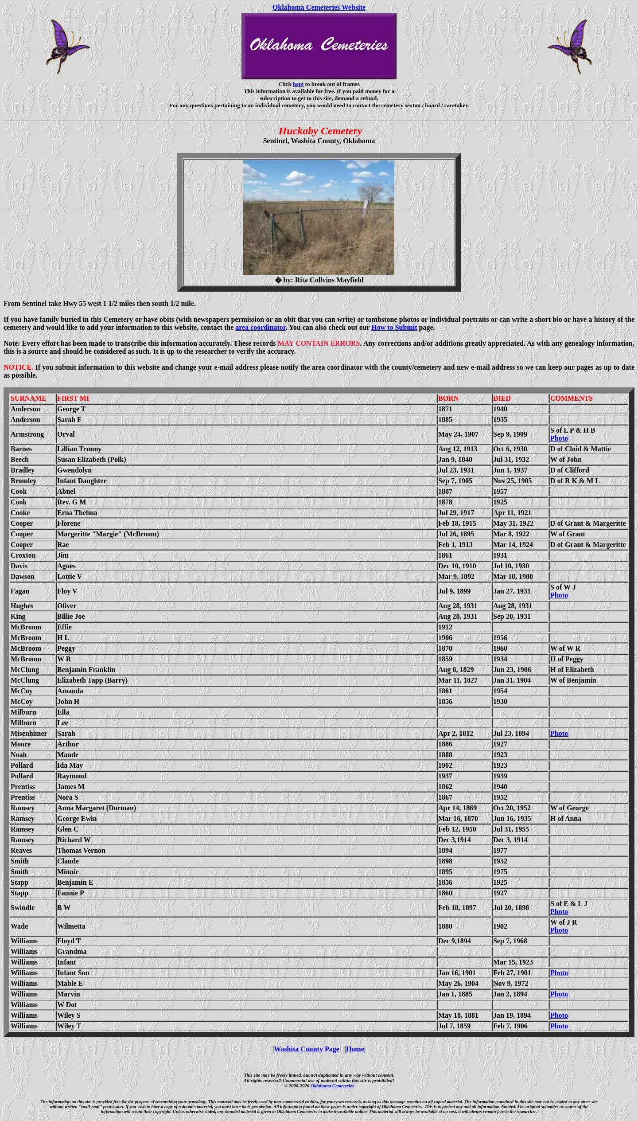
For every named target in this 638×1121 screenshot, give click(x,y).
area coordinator (260, 327)
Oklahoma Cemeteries (332, 1085)
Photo (559, 438)
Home (355, 1049)
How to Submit (394, 327)
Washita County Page (306, 1049)
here (298, 84)
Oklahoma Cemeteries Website (319, 7)
